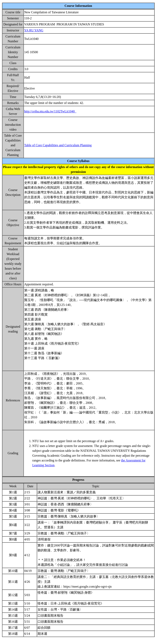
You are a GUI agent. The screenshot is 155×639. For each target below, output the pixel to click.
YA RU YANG (33, 30)
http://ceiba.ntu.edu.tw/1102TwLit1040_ (50, 111)
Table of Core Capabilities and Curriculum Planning (58, 145)
